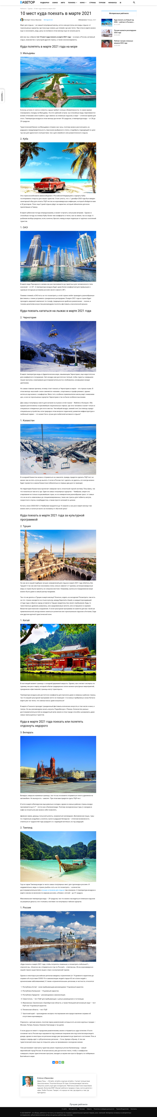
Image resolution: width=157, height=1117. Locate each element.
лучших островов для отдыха (53, 890)
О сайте (64, 1109)
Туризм (30, 9)
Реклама (82, 1109)
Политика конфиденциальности (104, 1109)
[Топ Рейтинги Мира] (27, 2)
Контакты (134, 1109)
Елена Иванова (36, 20)
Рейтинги (23, 9)
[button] (134, 2)
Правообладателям (122, 1109)
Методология (48, 20)
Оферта (89, 1109)
